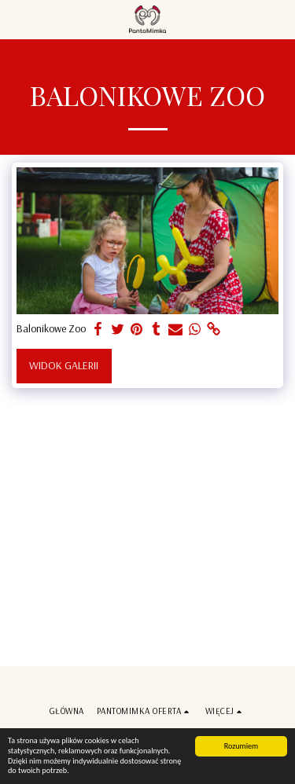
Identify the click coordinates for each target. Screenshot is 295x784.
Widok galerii (63, 365)
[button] (17, 18)
